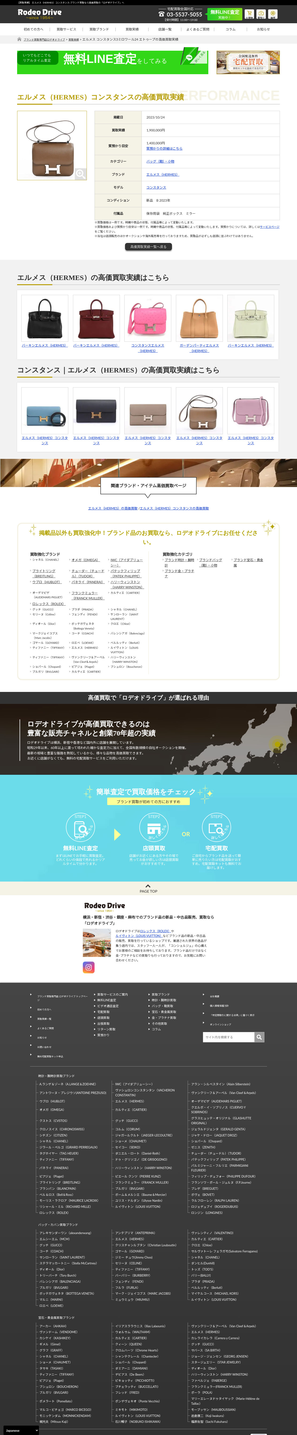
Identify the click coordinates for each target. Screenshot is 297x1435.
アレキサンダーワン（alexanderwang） (66, 1210)
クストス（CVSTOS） (54, 1102)
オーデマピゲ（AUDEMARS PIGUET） (217, 1083)
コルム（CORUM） (128, 1111)
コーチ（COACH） (52, 1228)
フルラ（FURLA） (127, 1264)
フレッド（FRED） (128, 1365)
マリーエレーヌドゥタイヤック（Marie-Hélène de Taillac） (225, 1374)
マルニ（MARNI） (52, 1277)
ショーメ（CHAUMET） (131, 1122)
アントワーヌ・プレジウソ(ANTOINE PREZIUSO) (72, 1074)
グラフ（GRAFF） (51, 1323)
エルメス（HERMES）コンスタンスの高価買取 (174, 508)
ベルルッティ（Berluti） (207, 1264)
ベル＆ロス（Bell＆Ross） (57, 1176)
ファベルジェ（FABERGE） (210, 1353)
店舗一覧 (164, 29)
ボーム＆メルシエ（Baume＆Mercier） (141, 1176)
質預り (257, 13)
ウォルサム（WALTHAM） (133, 1305)
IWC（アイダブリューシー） (125, 562)
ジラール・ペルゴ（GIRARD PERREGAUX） (69, 1129)
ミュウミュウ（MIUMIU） (133, 1277)
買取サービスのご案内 (112, 1003)
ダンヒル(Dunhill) (203, 1240)
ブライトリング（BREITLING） (42, 572)
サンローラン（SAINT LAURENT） (63, 1234)
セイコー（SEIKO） (128, 1129)
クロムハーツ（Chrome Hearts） (137, 1323)
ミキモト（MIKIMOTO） (132, 1382)
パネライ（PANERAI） (86, 579)
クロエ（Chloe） (202, 1222)
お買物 (243, 13)
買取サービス (66, 29)
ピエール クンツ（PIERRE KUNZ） (139, 1158)
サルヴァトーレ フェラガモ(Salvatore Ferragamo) (224, 1228)
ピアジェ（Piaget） (52, 1158)
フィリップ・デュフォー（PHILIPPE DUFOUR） (224, 1158)
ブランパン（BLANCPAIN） (58, 1170)
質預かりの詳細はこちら (164, 149)
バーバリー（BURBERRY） (133, 1253)
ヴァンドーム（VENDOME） (59, 1305)
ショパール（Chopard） (207, 1122)
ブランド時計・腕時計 (179, 560)
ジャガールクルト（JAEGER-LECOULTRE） (144, 1116)
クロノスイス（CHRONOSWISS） (62, 1111)
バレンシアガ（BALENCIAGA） (61, 1258)
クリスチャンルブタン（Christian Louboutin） (146, 1222)
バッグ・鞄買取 (162, 1015)
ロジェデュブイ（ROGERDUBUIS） (215, 1188)
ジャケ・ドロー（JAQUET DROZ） (215, 1116)
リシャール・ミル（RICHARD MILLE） (66, 1188)
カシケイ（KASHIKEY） (55, 1311)
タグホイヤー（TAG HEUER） (59, 1135)
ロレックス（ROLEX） (46, 598)
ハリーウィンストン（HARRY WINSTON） (124, 581)
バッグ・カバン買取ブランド (56, 1204)
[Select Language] (21, 1430)
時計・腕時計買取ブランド (54, 1059)
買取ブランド (99, 29)
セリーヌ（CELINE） (129, 1240)
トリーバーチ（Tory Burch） (58, 1253)
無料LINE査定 (106, 1009)
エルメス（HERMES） (162, 174)
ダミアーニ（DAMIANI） (132, 1341)
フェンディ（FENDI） (130, 1258)
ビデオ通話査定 (108, 1015)
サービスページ (269, 227)
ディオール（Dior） (52, 1246)
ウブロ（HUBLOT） (45, 579)
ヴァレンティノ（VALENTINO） (213, 1210)
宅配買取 (103, 1020)
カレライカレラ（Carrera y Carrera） (216, 1311)
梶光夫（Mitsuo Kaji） (54, 1395)
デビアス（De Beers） (130, 1347)
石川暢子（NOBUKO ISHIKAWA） (138, 1395)
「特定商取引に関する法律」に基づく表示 (235, 1015)
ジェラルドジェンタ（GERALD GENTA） (219, 1111)
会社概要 (212, 1003)
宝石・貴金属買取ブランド (54, 1292)
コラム (231, 29)
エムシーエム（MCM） (55, 1216)
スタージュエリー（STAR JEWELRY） (217, 1335)
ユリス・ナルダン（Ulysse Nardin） (139, 1182)
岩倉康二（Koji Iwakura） (208, 1388)
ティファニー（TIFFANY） (57, 1141)
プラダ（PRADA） (204, 1258)
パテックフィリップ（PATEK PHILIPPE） (123, 572)
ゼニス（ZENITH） (204, 1129)
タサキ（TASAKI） (52, 1341)
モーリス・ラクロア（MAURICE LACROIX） (69, 1182)
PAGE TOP (148, 900)
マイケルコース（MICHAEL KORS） (215, 1271)
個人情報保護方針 (218, 1009)
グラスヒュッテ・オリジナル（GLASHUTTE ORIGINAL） (221, 1102)
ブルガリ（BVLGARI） (130, 1170)
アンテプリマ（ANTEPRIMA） (136, 1210)
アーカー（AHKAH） (53, 1299)
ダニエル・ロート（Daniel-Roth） (138, 1135)
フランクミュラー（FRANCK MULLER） (86, 591)
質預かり (103, 1044)
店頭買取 (103, 1026)
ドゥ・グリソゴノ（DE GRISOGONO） (142, 1141)
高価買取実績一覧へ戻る (148, 247)
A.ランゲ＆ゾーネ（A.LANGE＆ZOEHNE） (68, 1065)
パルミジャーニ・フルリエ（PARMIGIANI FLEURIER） (219, 1149)
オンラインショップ (220, 1020)
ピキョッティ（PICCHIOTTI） (135, 1353)
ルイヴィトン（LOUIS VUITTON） (139, 944)
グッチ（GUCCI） (127, 1102)
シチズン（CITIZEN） (54, 1116)
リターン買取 (106, 1038)
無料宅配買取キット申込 (50, 1043)
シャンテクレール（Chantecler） (137, 1329)
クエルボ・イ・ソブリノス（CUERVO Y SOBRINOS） (218, 1091)
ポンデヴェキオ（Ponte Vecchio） (138, 1374)
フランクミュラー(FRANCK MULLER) (216, 1359)
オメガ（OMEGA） (84, 560)
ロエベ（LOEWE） (52, 1283)
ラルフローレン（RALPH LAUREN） (216, 1182)
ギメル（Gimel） (50, 1317)
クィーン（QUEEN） (129, 1317)
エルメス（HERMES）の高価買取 (112, 508)
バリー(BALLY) (201, 1253)
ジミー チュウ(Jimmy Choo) (133, 1234)
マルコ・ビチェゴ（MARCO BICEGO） (66, 1382)
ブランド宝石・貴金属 (248, 560)
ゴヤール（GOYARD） (130, 1228)
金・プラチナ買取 (164, 1026)
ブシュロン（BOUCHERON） (59, 1359)
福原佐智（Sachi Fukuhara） (210, 1395)
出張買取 (103, 1032)
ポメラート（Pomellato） (56, 1374)
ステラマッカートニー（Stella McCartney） (69, 1240)
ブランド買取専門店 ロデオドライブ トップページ (62, 1005)
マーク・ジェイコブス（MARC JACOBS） (144, 1271)
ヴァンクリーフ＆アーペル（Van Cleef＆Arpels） (224, 1074)
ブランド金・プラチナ (179, 569)
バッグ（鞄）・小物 (160, 162)
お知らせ (263, 29)
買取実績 (132, 29)
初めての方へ (33, 29)
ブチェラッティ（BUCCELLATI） (137, 1359)
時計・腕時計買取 (164, 1009)
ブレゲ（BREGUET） (205, 1170)
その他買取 (159, 1032)
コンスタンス (156, 188)
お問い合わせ (43, 1037)
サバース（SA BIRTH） (206, 1323)
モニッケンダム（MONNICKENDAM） (66, 1388)
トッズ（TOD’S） (203, 1246)
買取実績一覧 (43, 1019)
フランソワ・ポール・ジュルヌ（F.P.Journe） (222, 1164)
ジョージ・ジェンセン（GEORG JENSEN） (220, 1329)
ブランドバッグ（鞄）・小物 (214, 562)
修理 (272, 13)
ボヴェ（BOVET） (204, 1176)
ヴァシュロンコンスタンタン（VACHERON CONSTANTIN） (145, 1074)
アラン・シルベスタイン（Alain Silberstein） (221, 1065)
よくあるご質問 (197, 29)
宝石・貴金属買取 (164, 1020)
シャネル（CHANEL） (54, 1122)
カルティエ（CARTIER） (131, 1091)
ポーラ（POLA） (202, 1365)
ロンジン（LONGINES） (208, 1194)
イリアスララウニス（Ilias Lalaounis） (141, 1299)
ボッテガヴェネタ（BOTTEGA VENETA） (67, 1271)
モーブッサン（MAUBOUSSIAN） (214, 1382)
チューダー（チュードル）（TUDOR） (88, 572)
